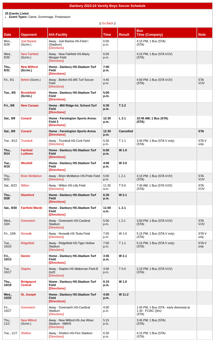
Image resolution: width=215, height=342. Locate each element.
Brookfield (28, 92)
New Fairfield (29, 54)
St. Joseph (28, 294)
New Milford (29, 67)
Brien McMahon (31, 176)
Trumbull (26, 140)
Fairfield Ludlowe (27, 151)
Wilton (25, 185)
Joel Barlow (28, 41)
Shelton (26, 333)
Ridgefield (27, 243)
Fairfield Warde (32, 207)
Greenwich (28, 220)
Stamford (27, 195)
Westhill (26, 163)
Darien (25, 256)
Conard (26, 118)
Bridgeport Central (28, 283)
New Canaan (30, 105)
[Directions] (56, 47)
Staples (26, 268)
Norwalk (26, 233)
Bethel (25, 79)
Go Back (107, 23)
